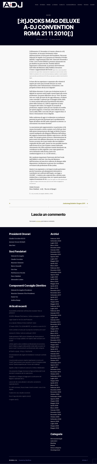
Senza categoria (55, 448)
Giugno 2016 (54, 302)
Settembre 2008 (55, 419)
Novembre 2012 (55, 342)
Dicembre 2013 (55, 322)
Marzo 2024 (54, 245)
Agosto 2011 (54, 365)
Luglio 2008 (54, 423)
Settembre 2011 (55, 363)
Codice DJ (62, 4)
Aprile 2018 (54, 286)
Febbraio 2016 (55, 306)
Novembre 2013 (55, 324)
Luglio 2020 (54, 277)
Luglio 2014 (54, 317)
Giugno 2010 (54, 381)
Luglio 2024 (54, 243)
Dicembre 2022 (55, 248)
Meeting (53, 443)
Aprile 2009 (54, 405)
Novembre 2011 (55, 358)
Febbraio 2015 (55, 311)
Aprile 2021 (54, 263)
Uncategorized (55, 450)
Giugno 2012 (54, 345)
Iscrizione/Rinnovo (71, 4)
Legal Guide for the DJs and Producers (21, 320)
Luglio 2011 (54, 367)
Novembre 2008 (55, 414)
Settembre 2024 (55, 241)
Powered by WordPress (25, 460)
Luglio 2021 (54, 259)
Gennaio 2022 (55, 250)
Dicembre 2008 (55, 412)
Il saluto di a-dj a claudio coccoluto (19, 397)
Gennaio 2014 (55, 320)
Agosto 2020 (54, 275)
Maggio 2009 (54, 403)
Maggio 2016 (54, 304)
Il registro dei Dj (14, 404)
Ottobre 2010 (54, 374)
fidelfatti (47, 193)
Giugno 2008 (54, 426)
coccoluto (36, 193)
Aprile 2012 (54, 349)
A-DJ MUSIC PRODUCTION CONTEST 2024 (23, 323)
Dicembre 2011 (55, 356)
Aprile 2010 (54, 383)
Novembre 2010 (55, 372)
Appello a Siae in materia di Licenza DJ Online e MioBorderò (27, 372)
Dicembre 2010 (55, 369)
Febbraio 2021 (55, 268)
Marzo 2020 (54, 281)
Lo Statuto (55, 4)
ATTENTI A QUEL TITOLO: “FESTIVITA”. (21, 355)
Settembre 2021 (55, 254)
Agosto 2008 (54, 421)
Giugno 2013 (54, 329)
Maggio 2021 (54, 261)
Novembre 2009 (55, 392)
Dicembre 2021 (55, 252)
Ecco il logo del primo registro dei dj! (20, 400)
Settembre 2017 (55, 295)
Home (36, 4)
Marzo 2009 (54, 408)
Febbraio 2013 (55, 336)
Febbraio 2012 (55, 351)
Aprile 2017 (54, 297)
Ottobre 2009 (54, 394)
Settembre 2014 (55, 315)
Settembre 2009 (55, 396)
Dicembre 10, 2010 (43, 39)
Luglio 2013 (54, 327)
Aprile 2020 (54, 279)
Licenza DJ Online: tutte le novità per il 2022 (22, 337)
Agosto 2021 (54, 257)
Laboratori (53, 441)
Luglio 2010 (54, 378)
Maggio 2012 (54, 347)
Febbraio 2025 (55, 238)
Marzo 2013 (54, 333)
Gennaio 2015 (54, 313)
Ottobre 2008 (54, 417)
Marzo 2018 (54, 288)
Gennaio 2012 (54, 354)
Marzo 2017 (54, 299)
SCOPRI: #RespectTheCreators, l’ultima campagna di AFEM (27, 316)
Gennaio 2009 (55, 410)
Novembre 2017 (55, 293)
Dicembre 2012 (55, 340)
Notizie (48, 4)
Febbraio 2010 (55, 387)
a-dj (32, 193)
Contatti (92, 4)
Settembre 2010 (55, 376)
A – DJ (15, 460)
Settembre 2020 (55, 272)
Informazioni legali (56, 439)
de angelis (41, 193)
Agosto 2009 (54, 399)
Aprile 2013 (54, 331)
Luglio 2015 (54, 308)
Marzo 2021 (54, 266)
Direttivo (80, 4)
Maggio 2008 (54, 428)
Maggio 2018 (54, 284)
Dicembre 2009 (55, 390)
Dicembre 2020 (55, 270)
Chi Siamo (42, 4)
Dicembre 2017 (55, 290)
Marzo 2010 (54, 385)
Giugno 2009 (54, 401)
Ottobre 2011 (54, 360)
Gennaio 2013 (54, 338)
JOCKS (51, 193)
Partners (86, 4)
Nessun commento (55, 39)
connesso (38, 221)
